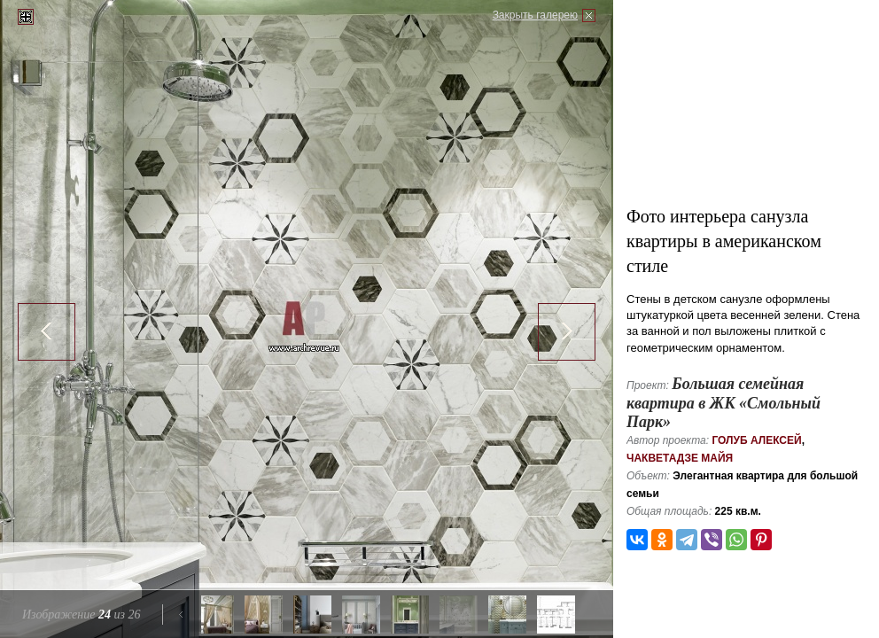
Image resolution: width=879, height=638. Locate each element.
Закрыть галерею (535, 15)
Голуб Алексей (756, 440)
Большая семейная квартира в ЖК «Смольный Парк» (723, 403)
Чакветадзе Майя (679, 458)
